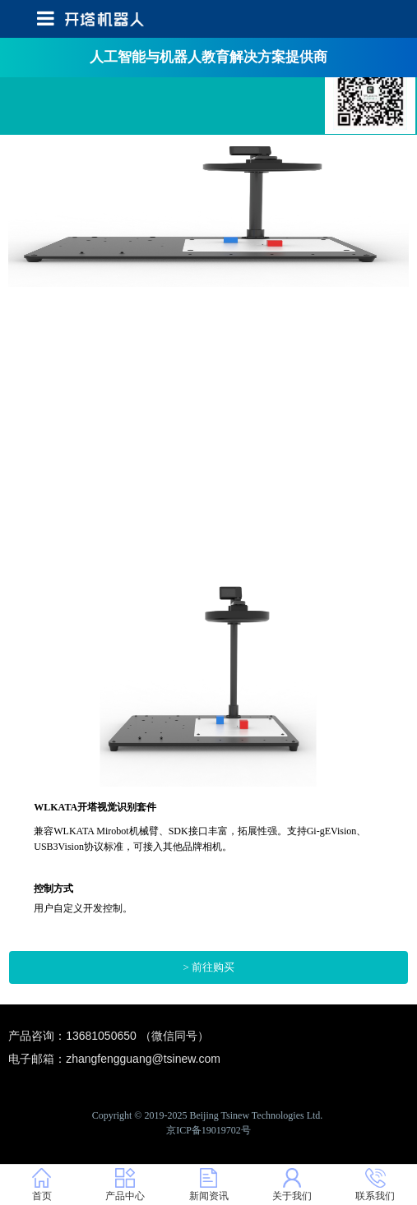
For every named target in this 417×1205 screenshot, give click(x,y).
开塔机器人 (370, 86)
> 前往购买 (208, 967)
